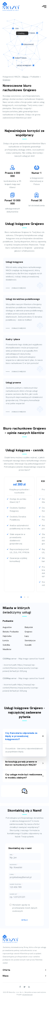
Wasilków (7, 649)
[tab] (21, 597)
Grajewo (28, 631)
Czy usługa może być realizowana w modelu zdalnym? (24, 776)
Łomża (6, 640)
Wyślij (24, 920)
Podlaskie (34, 76)
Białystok (29, 627)
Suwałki (28, 645)
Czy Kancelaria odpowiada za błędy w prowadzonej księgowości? (24, 736)
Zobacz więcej (19, 288)
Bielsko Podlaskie (11, 631)
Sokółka (6, 645)
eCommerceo (27, 995)
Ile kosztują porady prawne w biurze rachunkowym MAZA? (24, 763)
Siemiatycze (30, 640)
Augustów (7, 627)
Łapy (27, 636)
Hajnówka (7, 636)
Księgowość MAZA (11, 76)
